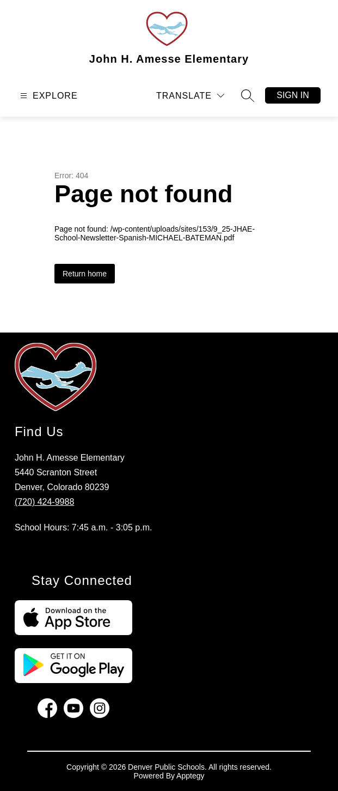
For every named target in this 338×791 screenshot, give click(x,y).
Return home (85, 273)
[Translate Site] (190, 95)
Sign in (292, 95)
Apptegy (190, 775)
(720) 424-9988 (44, 501)
